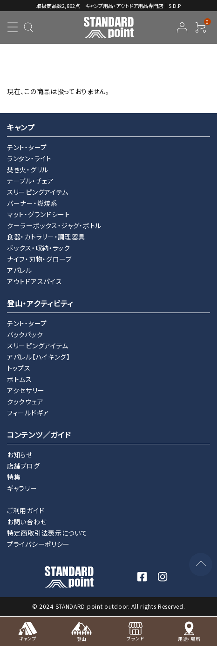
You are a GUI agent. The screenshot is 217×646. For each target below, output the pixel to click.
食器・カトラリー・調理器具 (46, 236)
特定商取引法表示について (47, 532)
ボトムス (19, 379)
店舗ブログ (23, 465)
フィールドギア (28, 412)
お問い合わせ (27, 521)
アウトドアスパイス (34, 281)
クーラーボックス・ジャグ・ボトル (54, 225)
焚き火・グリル (27, 169)
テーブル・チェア (30, 180)
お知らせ (20, 454)
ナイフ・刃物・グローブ (39, 259)
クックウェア (25, 401)
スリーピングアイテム (37, 192)
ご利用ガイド (25, 510)
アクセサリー (25, 390)
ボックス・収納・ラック (38, 247)
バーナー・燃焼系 (32, 203)
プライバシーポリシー (38, 544)
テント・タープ (27, 147)
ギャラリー (22, 488)
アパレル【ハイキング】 (38, 356)
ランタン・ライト (29, 158)
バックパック (25, 334)
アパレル (19, 270)
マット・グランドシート (38, 214)
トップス (19, 368)
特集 (13, 477)
